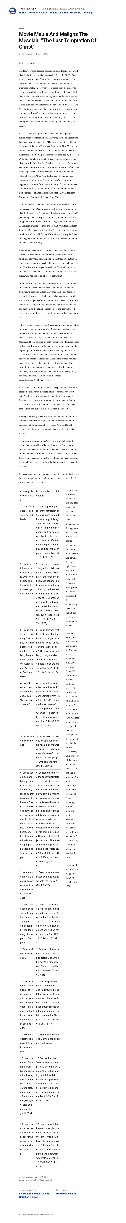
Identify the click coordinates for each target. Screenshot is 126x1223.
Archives (33, 12)
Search (64, 12)
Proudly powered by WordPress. (43, 1214)
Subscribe (75, 12)
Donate (54, 12)
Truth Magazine (27, 8)
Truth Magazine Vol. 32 (43, 1180)
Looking (87, 12)
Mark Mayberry (27, 54)
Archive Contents (28, 1180)
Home (22, 12)
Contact (43, 12)
